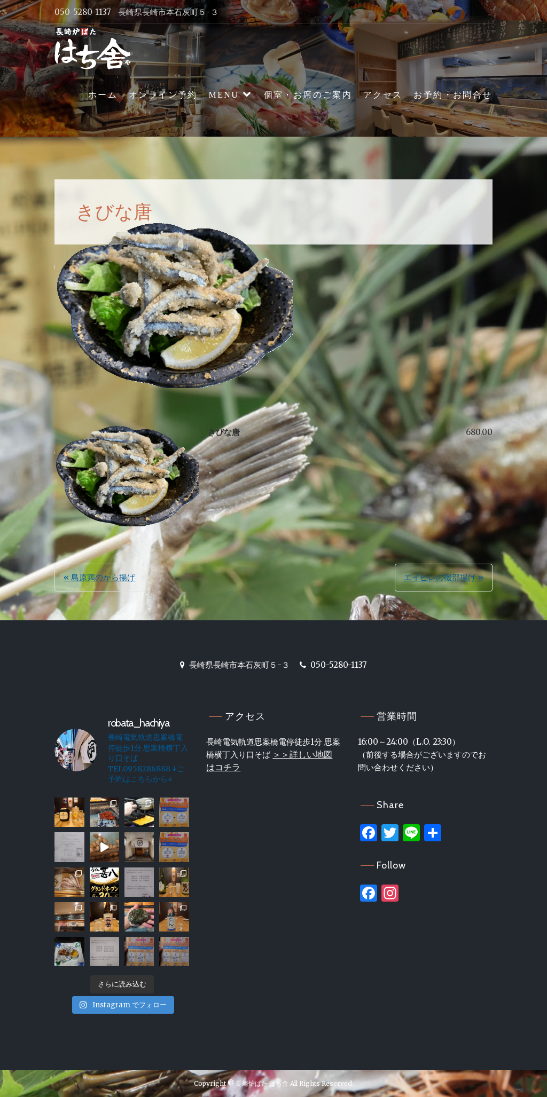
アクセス (383, 94)
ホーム (103, 94)
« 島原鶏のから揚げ (99, 577)
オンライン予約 (163, 94)
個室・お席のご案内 (308, 94)
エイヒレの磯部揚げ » (443, 577)
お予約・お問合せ (452, 94)
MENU (224, 94)
